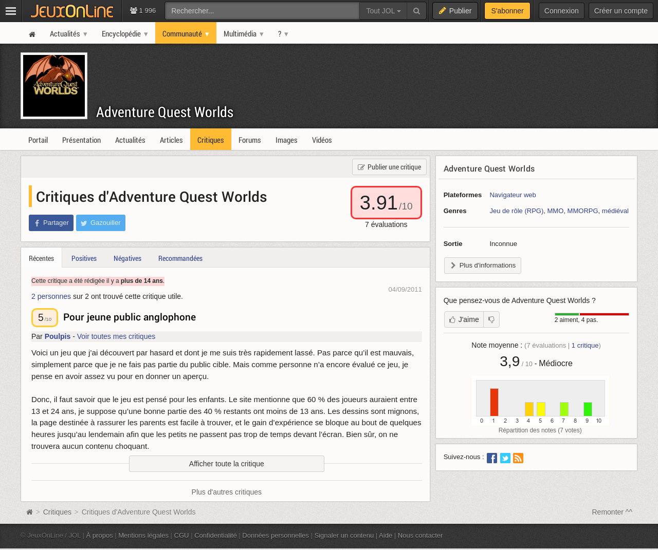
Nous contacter (420, 535)
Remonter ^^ (612, 512)
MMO (555, 211)
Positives (84, 258)
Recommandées (180, 258)
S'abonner (507, 11)
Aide (385, 535)
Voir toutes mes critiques (116, 336)
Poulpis (58, 336)
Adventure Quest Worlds (164, 111)
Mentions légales (143, 535)
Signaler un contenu (344, 535)
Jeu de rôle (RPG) (516, 211)
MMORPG (583, 211)
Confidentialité (215, 535)
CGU (181, 535)
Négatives (127, 258)
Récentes (41, 258)
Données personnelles (275, 535)
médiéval (615, 211)
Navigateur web (512, 195)
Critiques (57, 512)
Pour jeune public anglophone (129, 316)
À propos (99, 535)
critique (585, 345)
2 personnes (51, 296)
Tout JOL (383, 11)
